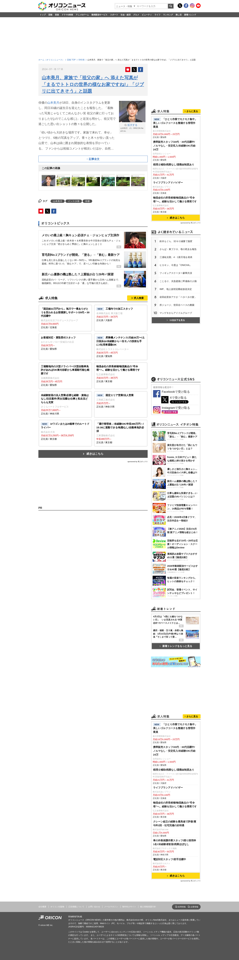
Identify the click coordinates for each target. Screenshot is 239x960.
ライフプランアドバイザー (168, 182)
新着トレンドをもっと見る (176, 646)
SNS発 (81, 60)
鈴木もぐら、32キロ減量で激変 (176, 241)
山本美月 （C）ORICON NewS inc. (132, 127)
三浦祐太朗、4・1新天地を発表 (176, 257)
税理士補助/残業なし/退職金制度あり (173, 164)
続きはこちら (95, 453)
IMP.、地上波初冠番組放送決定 (176, 289)
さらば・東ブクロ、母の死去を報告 (178, 249)
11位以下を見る (176, 320)
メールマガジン (111, 907)
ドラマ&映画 (67, 15)
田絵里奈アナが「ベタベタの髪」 (178, 297)
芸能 (50, 15)
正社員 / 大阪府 (120, 314)
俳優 (87, 201)
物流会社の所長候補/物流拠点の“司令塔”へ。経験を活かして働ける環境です (175, 199)
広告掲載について (76, 907)
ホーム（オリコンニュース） (51, 60)
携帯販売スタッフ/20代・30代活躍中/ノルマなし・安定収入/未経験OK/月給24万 (174, 145)
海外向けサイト (129, 907)
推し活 (179, 15)
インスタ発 (73, 201)
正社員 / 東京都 (120, 374)
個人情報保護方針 (148, 907)
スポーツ (114, 15)
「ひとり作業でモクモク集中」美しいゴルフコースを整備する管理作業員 (175, 123)
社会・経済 (126, 15)
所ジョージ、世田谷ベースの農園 (177, 305)
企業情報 (194, 907)
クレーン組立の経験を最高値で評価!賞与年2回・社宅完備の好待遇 (174, 823)
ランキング (168, 15)
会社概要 (42, 907)
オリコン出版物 (57, 907)
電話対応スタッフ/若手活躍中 (169, 859)
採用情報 (182, 907)
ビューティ (147, 15)
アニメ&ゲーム (82, 15)
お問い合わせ (94, 907)
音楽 (57, 15)
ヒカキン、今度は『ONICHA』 (176, 265)
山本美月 (53, 102)
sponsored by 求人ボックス (137, 461)
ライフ (157, 15)
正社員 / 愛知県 (65, 343)
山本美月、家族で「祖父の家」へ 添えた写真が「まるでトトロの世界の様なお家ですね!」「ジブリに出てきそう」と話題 (93, 84)
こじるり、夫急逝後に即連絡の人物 (178, 281)
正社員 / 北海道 (65, 318)
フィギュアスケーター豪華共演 (176, 273)
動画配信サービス (99, 15)
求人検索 (139, 298)
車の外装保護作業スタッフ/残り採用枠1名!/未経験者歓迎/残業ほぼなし (174, 842)
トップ (43, 15)
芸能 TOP (71, 60)
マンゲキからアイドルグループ (176, 313)
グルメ (136, 15)
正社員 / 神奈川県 (65, 404)
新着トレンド (190, 15)
